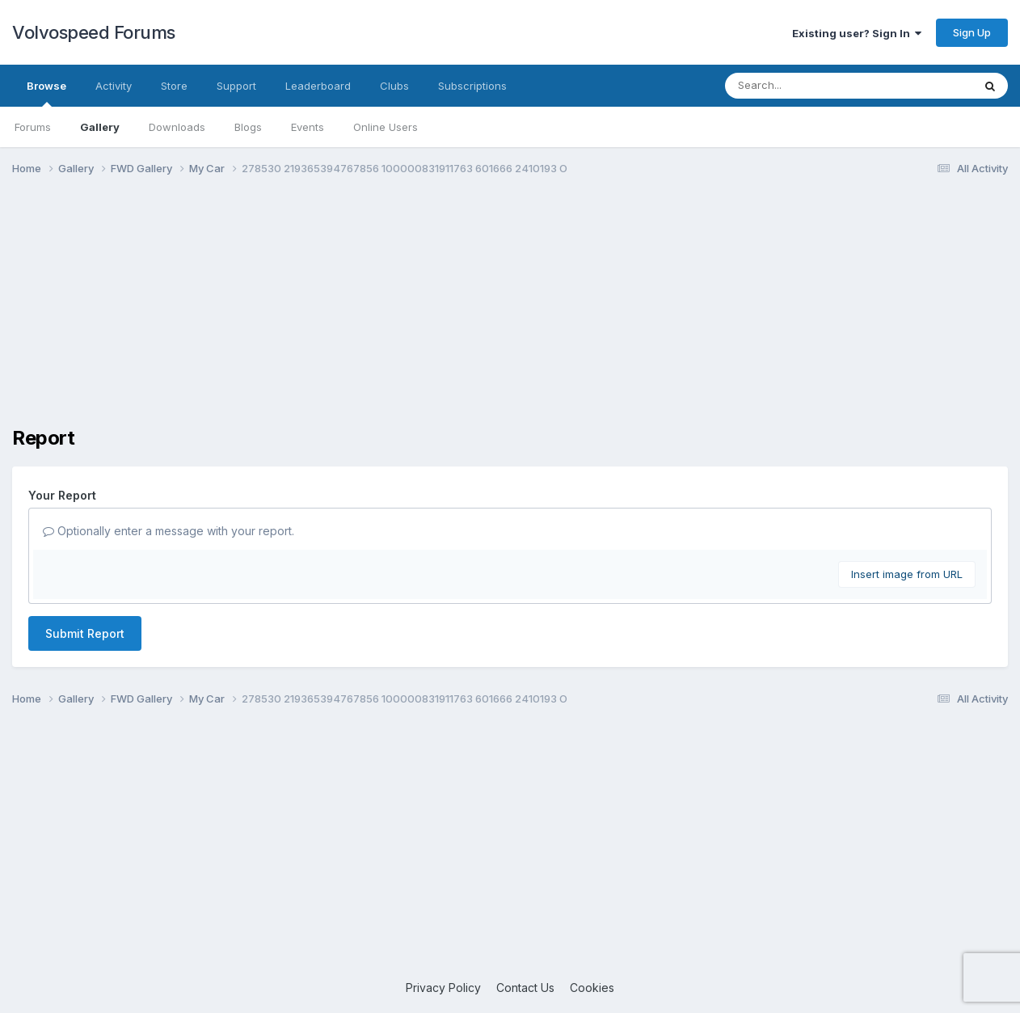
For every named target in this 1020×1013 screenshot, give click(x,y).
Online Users (385, 126)
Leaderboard (318, 85)
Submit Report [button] (84, 633)
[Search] (804, 86)
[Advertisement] (510, 313)
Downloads (177, 126)
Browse (46, 93)
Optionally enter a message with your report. (168, 531)
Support (236, 85)
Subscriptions (472, 85)
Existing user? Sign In (856, 33)
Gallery (100, 126)
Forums (33, 126)
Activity (113, 85)
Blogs (248, 126)
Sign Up (972, 32)
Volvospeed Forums (93, 32)
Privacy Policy (443, 987)
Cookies (592, 987)
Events (307, 126)
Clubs (394, 85)
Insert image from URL (907, 574)
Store (174, 85)
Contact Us (525, 987)
